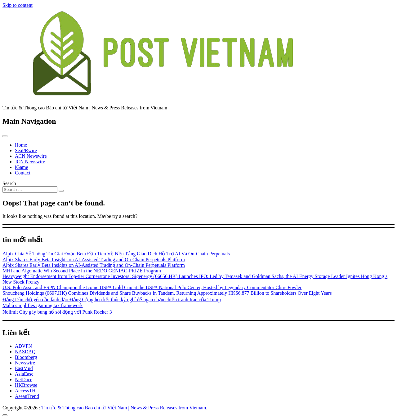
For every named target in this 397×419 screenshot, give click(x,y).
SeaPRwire (26, 150)
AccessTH (25, 390)
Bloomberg (26, 357)
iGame (21, 167)
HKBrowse (26, 385)
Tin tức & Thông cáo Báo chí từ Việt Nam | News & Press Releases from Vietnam (123, 407)
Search (9, 183)
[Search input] (29, 189)
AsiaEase (24, 374)
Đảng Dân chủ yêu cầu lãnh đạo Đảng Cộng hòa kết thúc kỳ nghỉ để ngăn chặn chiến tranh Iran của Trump (111, 299)
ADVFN (23, 346)
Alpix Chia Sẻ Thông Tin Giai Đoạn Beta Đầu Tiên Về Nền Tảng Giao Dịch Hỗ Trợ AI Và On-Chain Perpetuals (116, 253)
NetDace (23, 379)
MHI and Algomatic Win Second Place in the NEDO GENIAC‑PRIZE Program (81, 270)
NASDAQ (25, 351)
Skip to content (17, 5)
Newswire (25, 362)
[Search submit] (61, 191)
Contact (22, 172)
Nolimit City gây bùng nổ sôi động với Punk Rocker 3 (57, 312)
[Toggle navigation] (4, 136)
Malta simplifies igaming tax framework (42, 305)
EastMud (24, 368)
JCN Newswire (30, 161)
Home (21, 145)
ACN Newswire (31, 156)
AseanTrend (27, 396)
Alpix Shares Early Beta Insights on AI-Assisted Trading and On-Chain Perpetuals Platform (93, 259)
